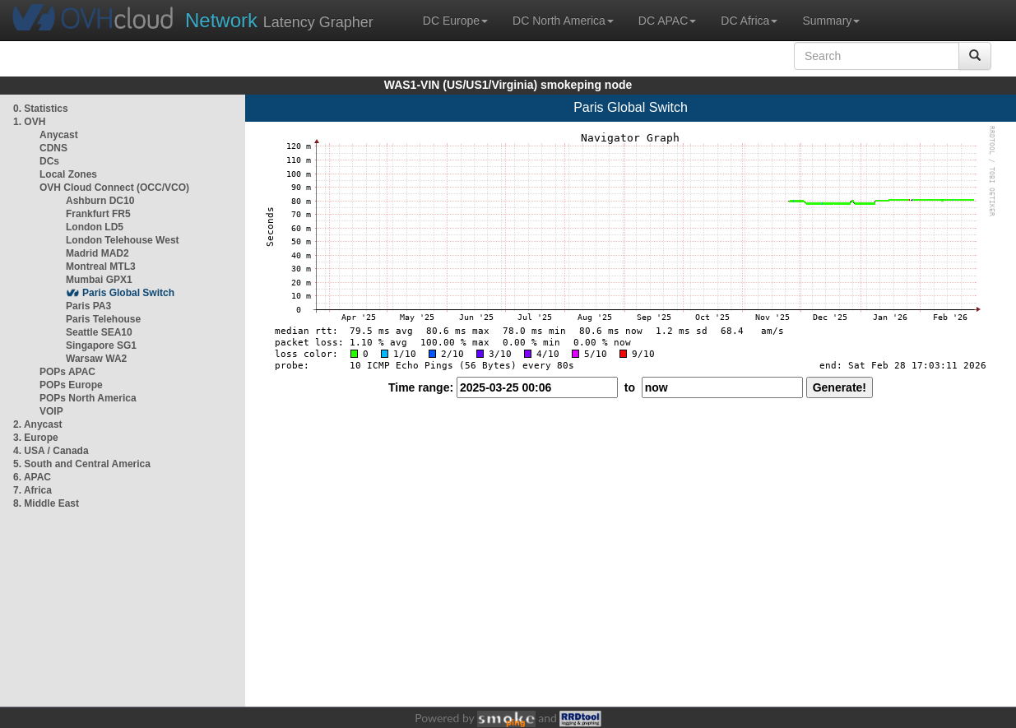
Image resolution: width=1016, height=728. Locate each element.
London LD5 (94, 227)
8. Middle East (46, 503)
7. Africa (32, 490)
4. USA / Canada (51, 451)
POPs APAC (67, 372)
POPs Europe (71, 385)
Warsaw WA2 (96, 358)
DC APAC (667, 20)
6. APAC (32, 477)
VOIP (51, 411)
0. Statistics (40, 108)
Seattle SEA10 (99, 332)
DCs (49, 161)
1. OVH (29, 122)
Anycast (58, 135)
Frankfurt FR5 (98, 214)
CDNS (53, 148)
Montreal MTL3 (101, 266)
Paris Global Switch (128, 293)
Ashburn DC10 (100, 200)
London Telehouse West (122, 240)
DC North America (563, 20)
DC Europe (455, 20)
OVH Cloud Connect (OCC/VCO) (114, 187)
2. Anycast (38, 424)
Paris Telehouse (103, 319)
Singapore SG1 (101, 345)
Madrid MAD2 (97, 253)
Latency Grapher (279, 20)
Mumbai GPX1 (99, 279)
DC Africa (749, 20)
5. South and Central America (82, 464)
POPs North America (88, 398)
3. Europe (35, 437)
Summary (831, 20)
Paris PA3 (88, 306)
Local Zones (68, 174)
